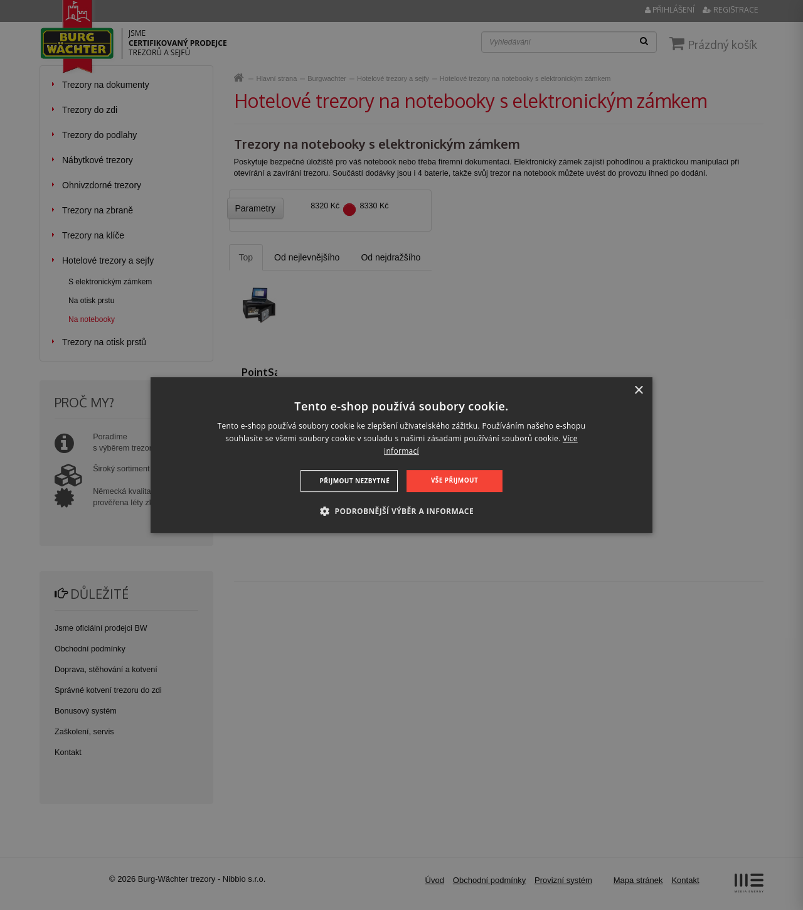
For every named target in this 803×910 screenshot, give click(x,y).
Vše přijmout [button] (454, 480)
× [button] (638, 390)
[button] (401, 511)
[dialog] (401, 455)
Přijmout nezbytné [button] (355, 480)
